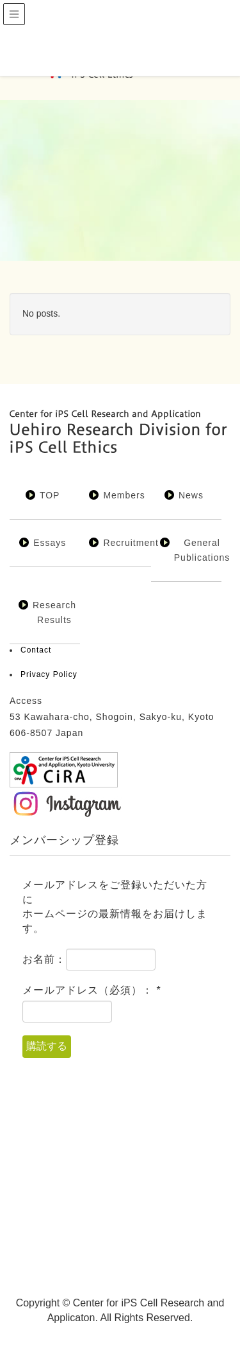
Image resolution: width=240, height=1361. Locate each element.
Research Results (54, 612)
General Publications (202, 550)
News (191, 495)
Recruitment (130, 543)
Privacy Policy (48, 674)
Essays (49, 543)
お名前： (44, 959)
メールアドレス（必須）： (91, 990)
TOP (50, 495)
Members (124, 495)
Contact (35, 649)
